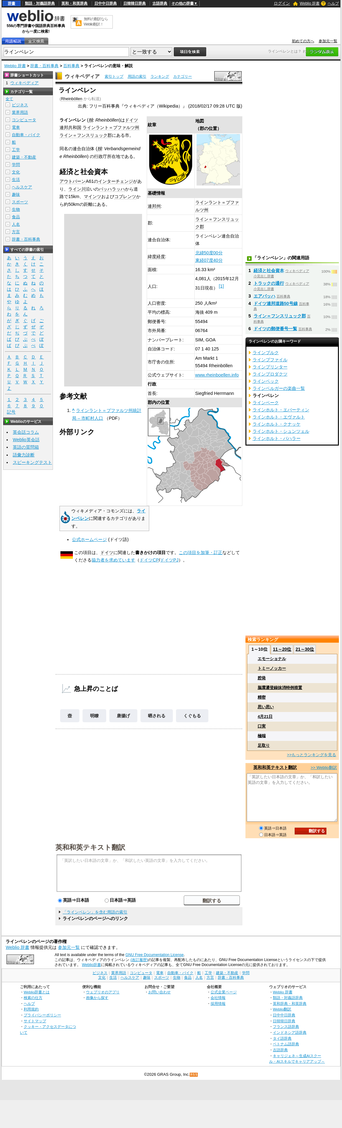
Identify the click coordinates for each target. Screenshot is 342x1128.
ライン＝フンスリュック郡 (85, 135)
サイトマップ (35, 1021)
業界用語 (20, 112)
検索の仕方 (33, 998)
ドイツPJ (169, 559)
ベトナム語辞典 (286, 1044)
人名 (16, 224)
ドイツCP (149, 559)
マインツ (92, 196)
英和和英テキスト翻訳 (90, 847)
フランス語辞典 (286, 1026)
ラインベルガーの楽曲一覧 (279, 388)
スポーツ (20, 202)
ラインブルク (266, 352)
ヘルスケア (22, 187)
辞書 (11, 3)
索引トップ (114, 76)
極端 (262, 735)
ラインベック (266, 381)
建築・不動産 (24, 157)
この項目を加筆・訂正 (200, 552)
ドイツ (106, 552)
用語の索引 (137, 76)
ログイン (282, 3)
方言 (16, 231)
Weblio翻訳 (282, 1009)
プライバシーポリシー (42, 1015)
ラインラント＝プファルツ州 (111, 127)
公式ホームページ (89, 539)
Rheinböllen (71, 98)
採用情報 (218, 1003)
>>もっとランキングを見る (311, 754)
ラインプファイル (270, 359)
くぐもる (192, 715)
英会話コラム (26, 432)
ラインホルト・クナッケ (277, 424)
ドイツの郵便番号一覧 (275, 328)
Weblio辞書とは (37, 992)
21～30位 (305, 649)
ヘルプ (333, 3)
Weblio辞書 (91, 965)
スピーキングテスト (32, 462)
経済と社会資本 (269, 270)
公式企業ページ (224, 992)
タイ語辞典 (282, 1038)
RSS (194, 1074)
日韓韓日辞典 (134, 3)
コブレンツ (125, 196)
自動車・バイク (26, 134)
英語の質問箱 (26, 447)
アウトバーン (72, 181)
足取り (264, 745)
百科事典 (71, 65)
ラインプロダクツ (270, 374)
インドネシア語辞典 (289, 1032)
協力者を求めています (113, 559)
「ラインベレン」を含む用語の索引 (95, 912)
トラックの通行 (269, 283)
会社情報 (218, 998)
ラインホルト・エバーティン (281, 409)
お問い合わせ (159, 992)
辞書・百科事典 (44, 65)
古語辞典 (159, 3)
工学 (16, 149)
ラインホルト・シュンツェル (281, 431)
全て (9, 99)
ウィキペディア (82, 76)
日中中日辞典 (105, 3)
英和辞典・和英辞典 (289, 1003)
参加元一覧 (328, 41)
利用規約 (31, 1009)
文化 (16, 172)
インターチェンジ (115, 181)
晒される (156, 715)
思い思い (266, 707)
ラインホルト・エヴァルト (279, 416)
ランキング (159, 76)
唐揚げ (123, 715)
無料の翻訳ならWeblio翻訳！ (96, 21)
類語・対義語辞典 (40, 3)
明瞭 (94, 715)
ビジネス (20, 105)
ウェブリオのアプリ (103, 992)
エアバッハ (264, 296)
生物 (16, 209)
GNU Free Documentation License (155, 955)
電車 (16, 127)
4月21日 (265, 716)
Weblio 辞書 (310, 3)
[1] (221, 286)
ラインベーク (266, 402)
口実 (262, 726)
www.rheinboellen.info (217, 374)
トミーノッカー (272, 668)
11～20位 (282, 649)
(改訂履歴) (139, 960)
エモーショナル (272, 658)
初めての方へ (303, 41)
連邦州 (154, 206)
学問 (16, 164)
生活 (16, 179)
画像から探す (97, 998)
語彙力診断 (24, 454)
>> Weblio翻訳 (324, 767)
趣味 (16, 194)
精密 (262, 697)
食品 (16, 217)
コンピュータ (24, 120)
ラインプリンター (270, 366)
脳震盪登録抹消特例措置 (280, 687)
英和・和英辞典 (74, 3)
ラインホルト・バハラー (277, 438)
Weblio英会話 (26, 439)
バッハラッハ (112, 189)
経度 (160, 256)
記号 (11, 412)
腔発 (262, 678)
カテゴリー (182, 76)
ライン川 (77, 189)
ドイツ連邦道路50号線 (276, 303)
